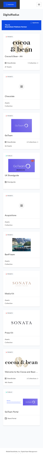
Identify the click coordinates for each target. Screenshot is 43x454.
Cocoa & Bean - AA (14, 56)
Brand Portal (12, 418)
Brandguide (11, 182)
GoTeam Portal (11, 411)
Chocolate (9, 96)
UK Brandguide (12, 175)
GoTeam (8, 135)
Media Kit (9, 293)
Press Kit (9, 332)
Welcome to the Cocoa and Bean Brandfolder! (22, 372)
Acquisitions (10, 215)
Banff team (10, 254)
